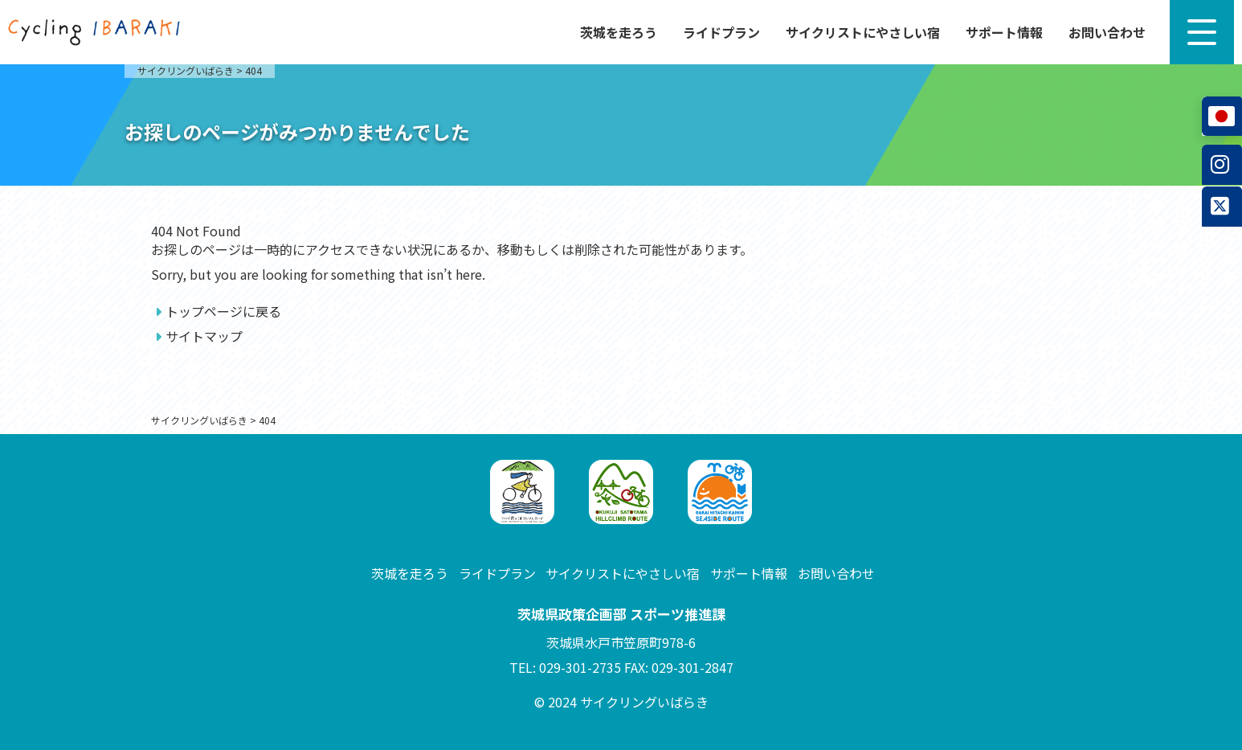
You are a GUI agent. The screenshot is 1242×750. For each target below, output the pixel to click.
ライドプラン (721, 32)
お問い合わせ (1107, 32)
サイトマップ (204, 336)
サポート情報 (1004, 32)
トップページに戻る (223, 311)
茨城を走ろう (618, 32)
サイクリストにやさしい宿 (863, 32)
